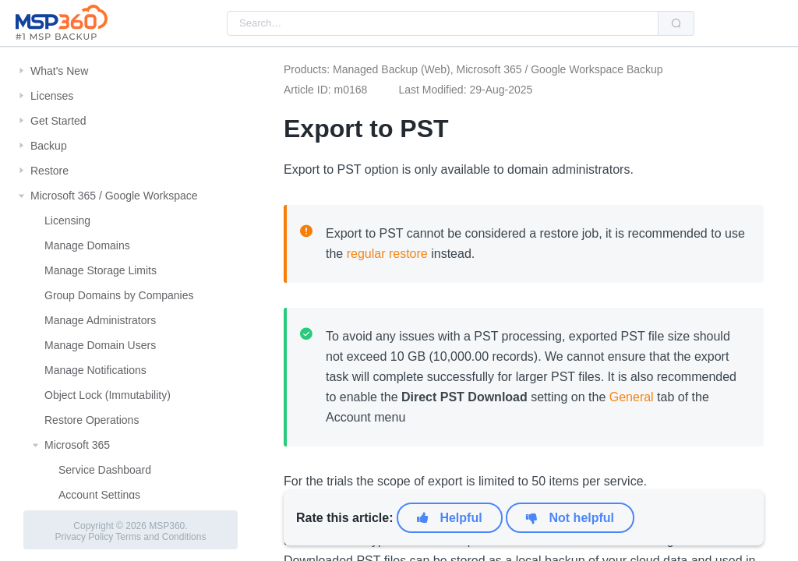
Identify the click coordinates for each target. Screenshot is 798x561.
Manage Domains (87, 245)
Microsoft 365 (77, 445)
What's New (59, 71)
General (631, 397)
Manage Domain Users (100, 345)
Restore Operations (91, 420)
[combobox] (443, 23)
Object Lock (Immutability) (107, 395)
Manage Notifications (95, 370)
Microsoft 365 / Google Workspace (114, 195)
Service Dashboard (104, 470)
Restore (49, 170)
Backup (48, 145)
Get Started (58, 121)
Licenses (51, 96)
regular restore (387, 253)
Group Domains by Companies (118, 295)
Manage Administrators (100, 320)
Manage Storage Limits (100, 270)
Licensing (67, 220)
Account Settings (99, 495)
